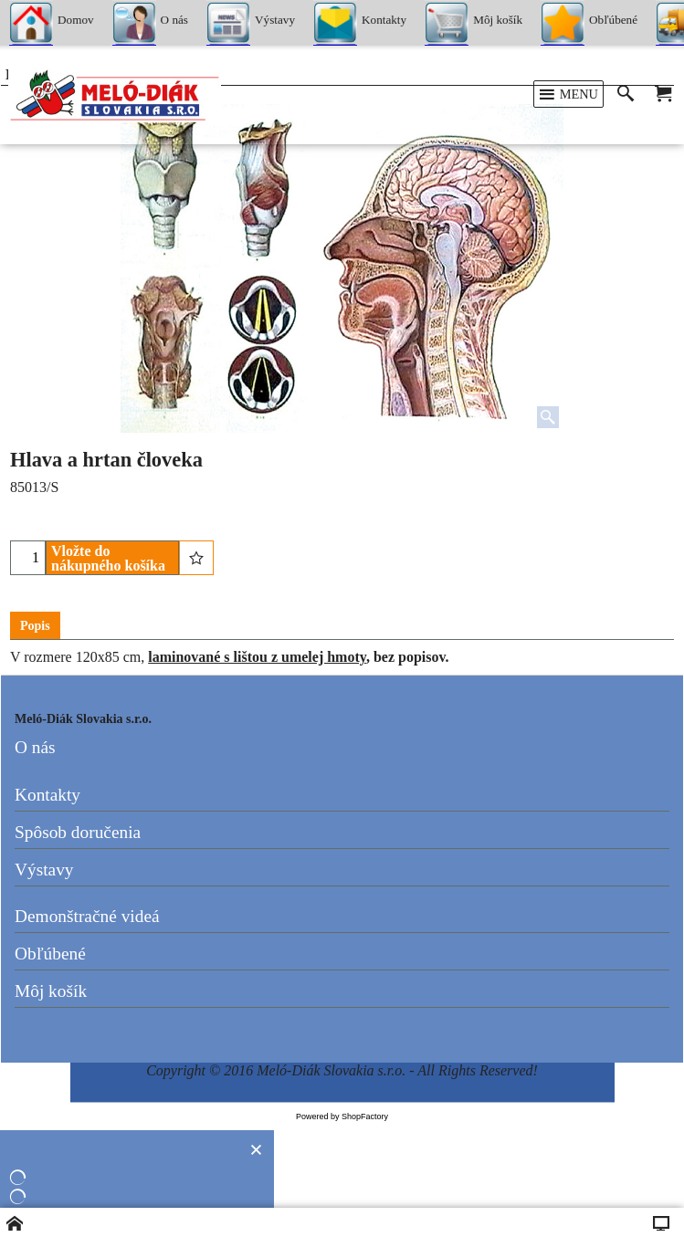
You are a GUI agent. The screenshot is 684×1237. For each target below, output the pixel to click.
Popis (35, 626)
